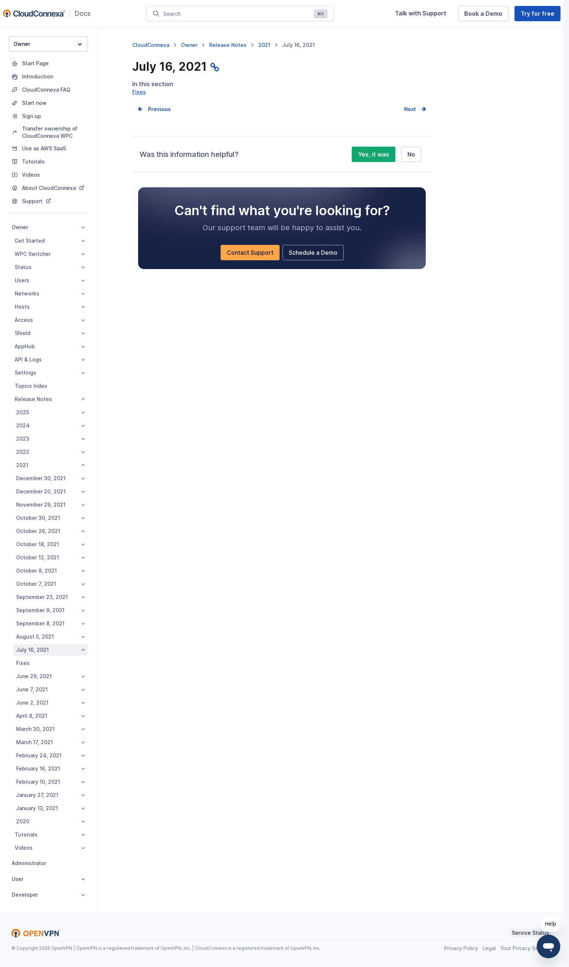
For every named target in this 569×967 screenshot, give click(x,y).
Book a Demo (483, 13)
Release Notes (50, 399)
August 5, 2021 (50, 636)
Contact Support (250, 262)
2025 (50, 412)
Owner (48, 43)
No (411, 164)
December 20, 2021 (50, 491)
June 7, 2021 (50, 689)
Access (50, 320)
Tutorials (50, 834)
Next (410, 118)
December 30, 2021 (50, 478)
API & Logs (50, 359)
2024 (50, 425)
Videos (50, 848)
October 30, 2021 (50, 518)
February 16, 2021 (50, 768)
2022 (50, 452)
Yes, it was (373, 164)
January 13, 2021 (50, 808)
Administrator (29, 863)
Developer (48, 894)
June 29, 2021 (50, 676)
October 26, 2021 (50, 531)
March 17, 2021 (50, 742)
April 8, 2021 (50, 716)
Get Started (50, 241)
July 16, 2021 (50, 650)
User (48, 879)
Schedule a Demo (313, 262)
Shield (50, 333)
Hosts (50, 307)
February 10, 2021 (50, 782)
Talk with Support (420, 13)
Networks (50, 293)
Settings (50, 372)
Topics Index (31, 386)
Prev (154, 118)
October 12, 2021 (50, 557)
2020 (50, 821)
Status (50, 267)
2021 (50, 465)
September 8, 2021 (50, 623)
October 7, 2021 (50, 584)
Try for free (537, 13)
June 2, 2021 (50, 702)
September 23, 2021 (50, 597)
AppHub (50, 346)
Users (50, 280)
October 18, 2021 (50, 544)
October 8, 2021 (50, 570)
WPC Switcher (50, 254)
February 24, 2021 (50, 755)
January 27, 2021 (50, 795)
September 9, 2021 (50, 610)
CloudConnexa (150, 45)
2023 (50, 438)
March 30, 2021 (50, 729)
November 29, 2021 (50, 504)
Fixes (23, 663)
